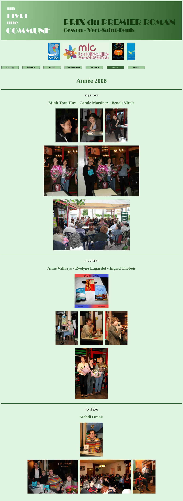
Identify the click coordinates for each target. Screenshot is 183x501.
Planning (10, 67)
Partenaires (94, 67)
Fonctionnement (73, 67)
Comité (52, 67)
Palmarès (31, 67)
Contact (136, 67)
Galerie (115, 67)
